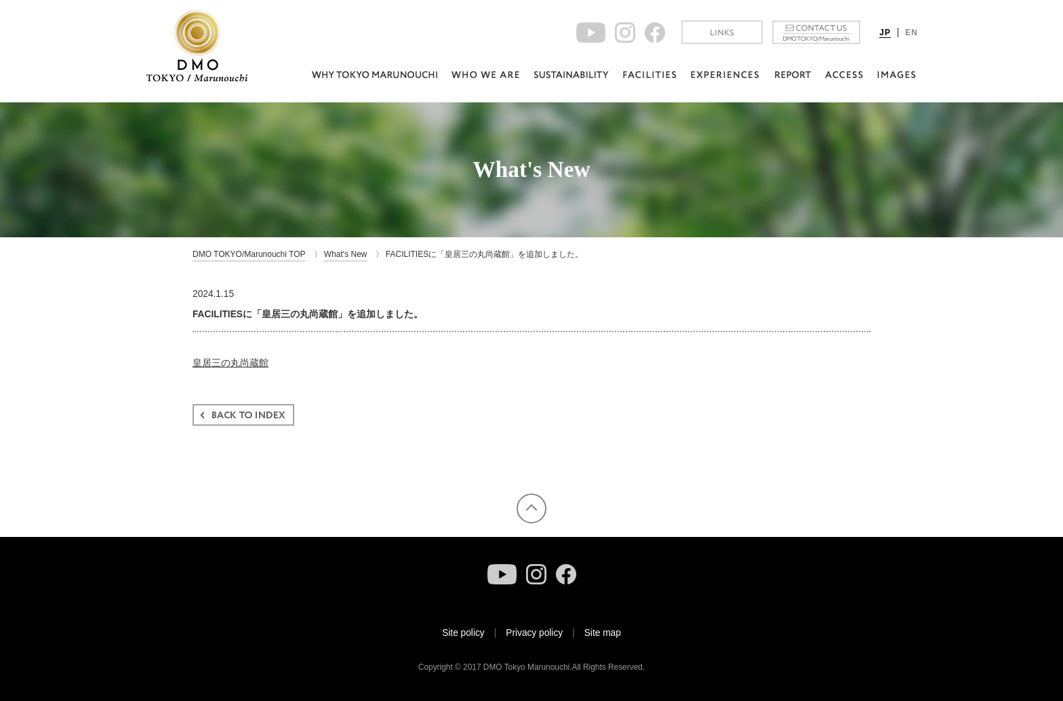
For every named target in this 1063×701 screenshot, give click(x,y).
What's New (345, 254)
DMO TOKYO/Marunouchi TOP (249, 254)
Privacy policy (534, 633)
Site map (602, 633)
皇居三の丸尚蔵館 (230, 362)
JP (885, 32)
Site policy (463, 633)
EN (911, 32)
